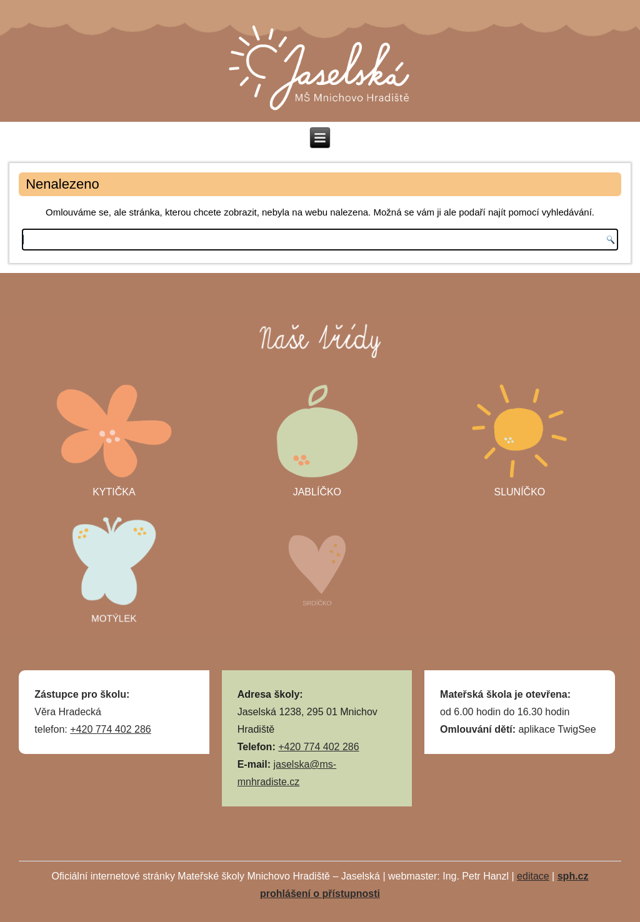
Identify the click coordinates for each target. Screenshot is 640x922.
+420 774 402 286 (110, 729)
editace (533, 876)
